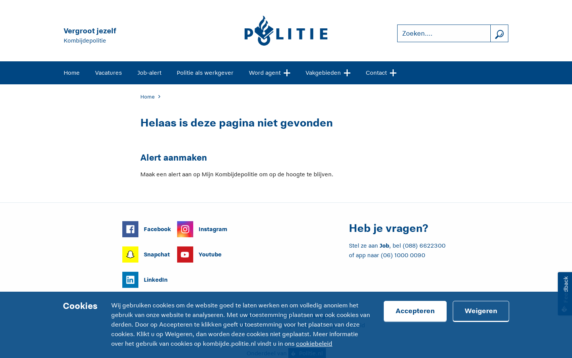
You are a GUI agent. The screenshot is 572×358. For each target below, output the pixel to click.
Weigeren (481, 311)
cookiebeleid (314, 344)
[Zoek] (499, 33)
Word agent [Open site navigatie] (269, 72)
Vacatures (108, 72)
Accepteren (415, 311)
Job (384, 245)
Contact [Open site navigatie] (381, 72)
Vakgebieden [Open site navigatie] (328, 72)
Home (72, 72)
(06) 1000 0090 (403, 255)
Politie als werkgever (205, 72)
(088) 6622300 (424, 245)
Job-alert (149, 72)
